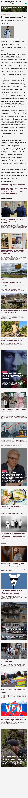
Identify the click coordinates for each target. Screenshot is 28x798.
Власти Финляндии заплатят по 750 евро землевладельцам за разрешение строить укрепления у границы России (14, 758)
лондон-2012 (3, 14)
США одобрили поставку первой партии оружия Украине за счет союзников (14, 311)
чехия (2, 687)
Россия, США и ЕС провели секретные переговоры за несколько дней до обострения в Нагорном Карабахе (13, 629)
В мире (3, 626)
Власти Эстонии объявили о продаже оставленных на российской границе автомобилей (11, 282)
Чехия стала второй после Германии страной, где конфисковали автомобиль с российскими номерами (13, 691)
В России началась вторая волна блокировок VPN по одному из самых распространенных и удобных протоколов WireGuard (13, 719)
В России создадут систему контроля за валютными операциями (12, 507)
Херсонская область (4, 217)
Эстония (2, 279)
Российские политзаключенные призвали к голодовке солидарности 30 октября (13, 564)
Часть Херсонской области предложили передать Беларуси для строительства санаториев (12, 221)
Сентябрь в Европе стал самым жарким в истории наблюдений (12, 660)
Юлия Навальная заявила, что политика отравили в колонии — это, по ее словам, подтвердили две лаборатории (13, 376)
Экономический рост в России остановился (13, 439)
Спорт (14, 3)
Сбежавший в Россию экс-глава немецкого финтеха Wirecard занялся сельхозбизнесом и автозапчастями (13, 251)
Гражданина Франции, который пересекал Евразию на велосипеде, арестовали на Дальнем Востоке (12, 340)
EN (26, 3)
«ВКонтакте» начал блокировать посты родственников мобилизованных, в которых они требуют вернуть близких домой (14, 592)
